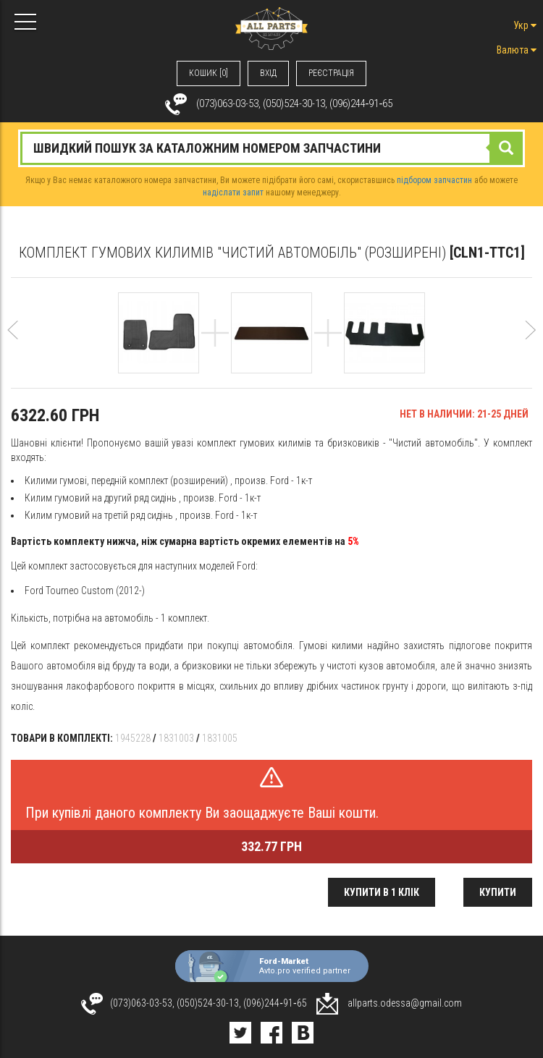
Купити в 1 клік (381, 892)
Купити (497, 892)
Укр (524, 25)
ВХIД (268, 73)
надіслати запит (233, 192)
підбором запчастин (434, 180)
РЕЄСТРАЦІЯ (331, 73)
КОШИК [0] (208, 73)
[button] (13, 345)
